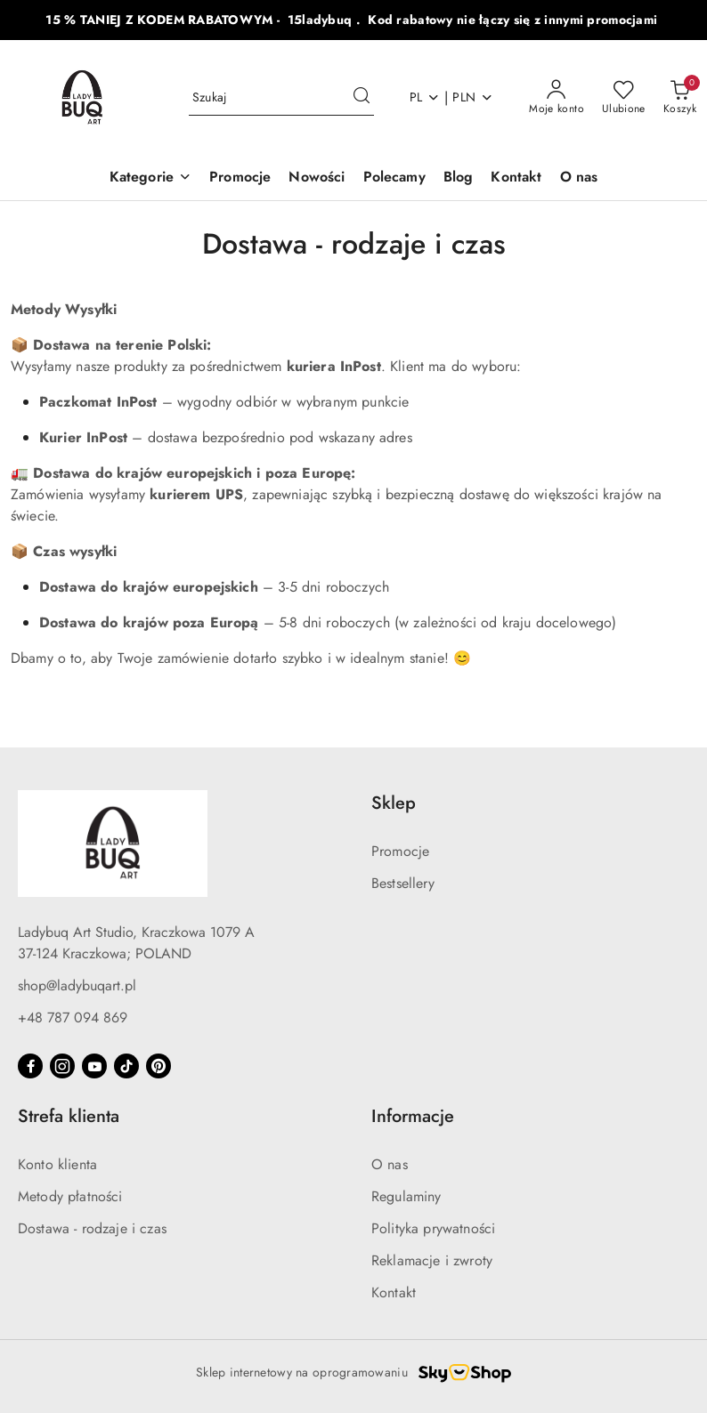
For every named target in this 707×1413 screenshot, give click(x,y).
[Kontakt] (516, 178)
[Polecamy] (394, 178)
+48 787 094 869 (72, 1017)
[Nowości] (316, 178)
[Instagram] (62, 1066)
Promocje (400, 851)
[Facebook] (30, 1066)
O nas (389, 1164)
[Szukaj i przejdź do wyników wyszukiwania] (361, 98)
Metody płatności (70, 1196)
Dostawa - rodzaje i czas (92, 1228)
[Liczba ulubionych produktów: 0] (624, 98)
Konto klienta (57, 1164)
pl (425, 97)
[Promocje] (240, 178)
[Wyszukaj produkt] (281, 98)
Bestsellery (403, 883)
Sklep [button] (393, 803)
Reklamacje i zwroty (431, 1260)
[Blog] (458, 178)
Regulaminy (406, 1196)
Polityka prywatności (433, 1228)
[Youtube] (94, 1066)
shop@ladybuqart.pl (77, 985)
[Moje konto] (556, 98)
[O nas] (579, 178)
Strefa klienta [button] (68, 1116)
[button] (150, 178)
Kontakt (393, 1292)
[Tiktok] (126, 1066)
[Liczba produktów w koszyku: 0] (679, 98)
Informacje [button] (412, 1116)
